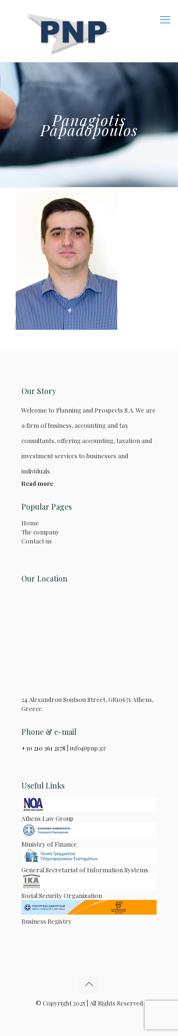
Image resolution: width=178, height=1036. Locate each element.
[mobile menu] (165, 19)
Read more (37, 483)
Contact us (36, 541)
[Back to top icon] (89, 984)
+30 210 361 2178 (43, 748)
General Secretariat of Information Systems (89, 865)
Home (30, 523)
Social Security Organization (89, 890)
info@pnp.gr (88, 748)
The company (40, 532)
